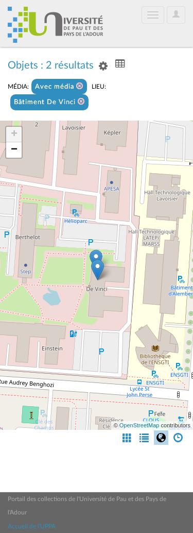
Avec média (59, 86)
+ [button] (14, 134)
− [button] (14, 150)
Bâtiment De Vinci (49, 102)
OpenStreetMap (139, 425)
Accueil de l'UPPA (32, 526)
